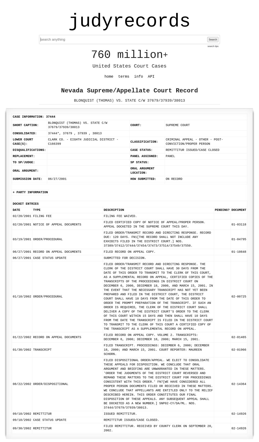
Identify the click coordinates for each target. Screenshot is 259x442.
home (108, 77)
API (151, 77)
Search (213, 39)
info (138, 77)
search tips (213, 46)
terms (123, 77)
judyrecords (129, 21)
